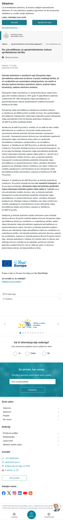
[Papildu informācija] (17, 470)
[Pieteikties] (32, 389)
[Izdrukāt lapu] (31, 294)
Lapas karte (8, 441)
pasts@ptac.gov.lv (12, 462)
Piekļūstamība (9, 437)
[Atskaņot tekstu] (11, 57)
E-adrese (9, 470)
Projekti (6, 415)
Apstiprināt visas (45, 22)
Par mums (7, 419)
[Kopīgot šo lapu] (31, 299)
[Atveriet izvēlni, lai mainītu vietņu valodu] (14, 516)
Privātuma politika (10, 433)
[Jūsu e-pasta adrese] (32, 381)
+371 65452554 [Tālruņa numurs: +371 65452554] (12, 458)
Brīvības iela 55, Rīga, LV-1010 (17, 466)
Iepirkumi (7, 412)
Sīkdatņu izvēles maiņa (12, 444)
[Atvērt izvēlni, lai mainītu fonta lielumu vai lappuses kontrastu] (48, 516)
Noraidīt (14, 22)
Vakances (7, 408)
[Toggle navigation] (31, 514)
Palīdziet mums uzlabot (11, 281)
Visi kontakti (14, 478)
